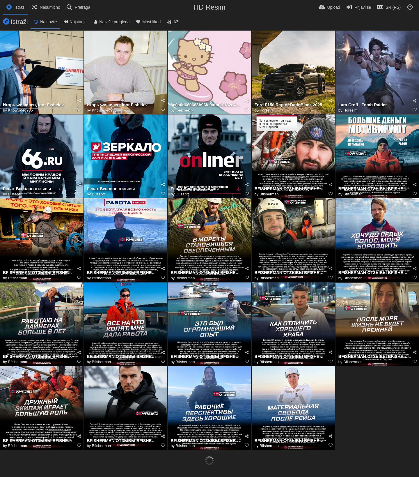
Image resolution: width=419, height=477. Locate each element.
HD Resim (209, 7)
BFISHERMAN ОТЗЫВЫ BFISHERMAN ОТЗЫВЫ (290, 189)
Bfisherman (269, 194)
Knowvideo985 (20, 110)
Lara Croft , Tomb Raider (362, 105)
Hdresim (267, 110)
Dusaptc (15, 194)
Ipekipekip (184, 110)
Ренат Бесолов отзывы (27, 189)
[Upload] (329, 7)
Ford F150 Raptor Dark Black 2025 (288, 105)
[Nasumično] (45, 7)
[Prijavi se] (358, 7)
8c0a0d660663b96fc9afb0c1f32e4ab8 (206, 105)
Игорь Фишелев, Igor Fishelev (33, 105)
